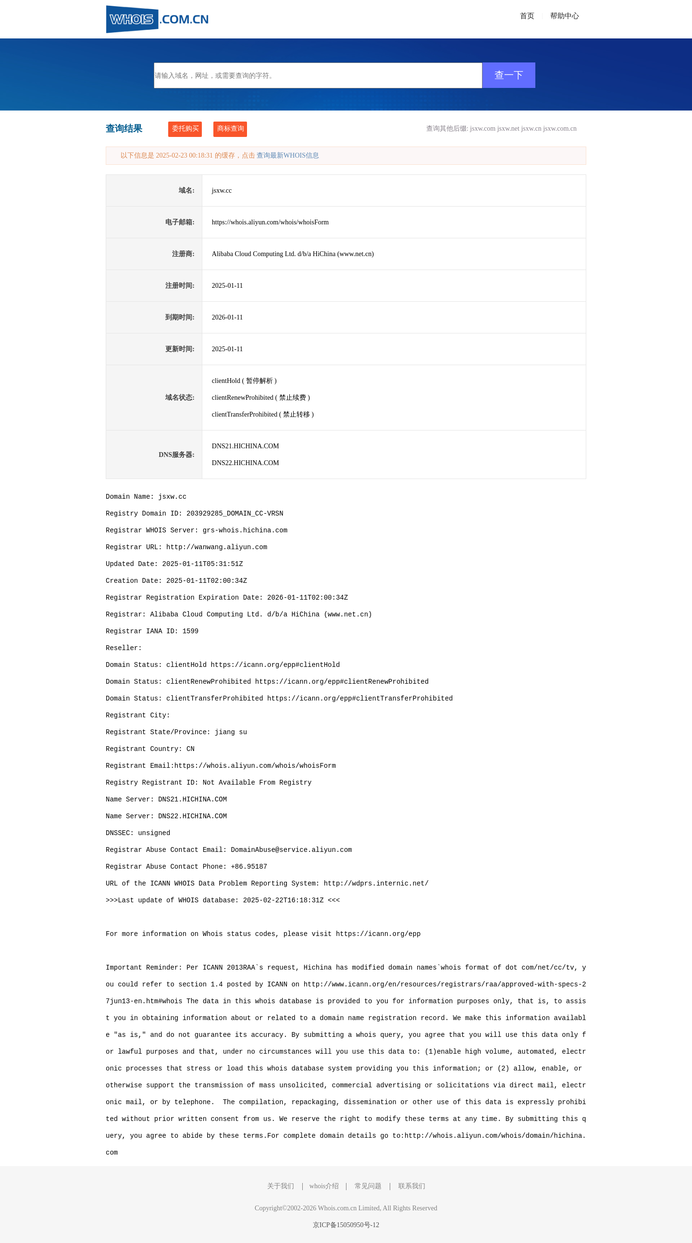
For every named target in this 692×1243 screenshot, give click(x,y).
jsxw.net (508, 128)
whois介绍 (324, 1186)
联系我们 (411, 1186)
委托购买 (185, 128)
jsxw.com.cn (560, 128)
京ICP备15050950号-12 (346, 1225)
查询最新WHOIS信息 (288, 155)
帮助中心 (564, 16)
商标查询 (230, 128)
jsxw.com (482, 128)
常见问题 (368, 1186)
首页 (527, 16)
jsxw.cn (531, 128)
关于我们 (280, 1186)
